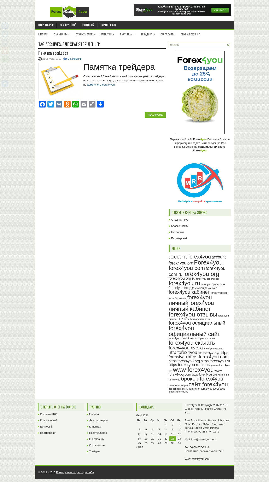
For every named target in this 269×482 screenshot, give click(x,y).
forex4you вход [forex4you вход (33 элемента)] (180, 288)
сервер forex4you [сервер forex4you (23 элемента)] (178, 388)
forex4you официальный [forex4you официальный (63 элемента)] (197, 323)
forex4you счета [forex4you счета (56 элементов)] (186, 347)
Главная (43, 34)
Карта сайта (167, 34)
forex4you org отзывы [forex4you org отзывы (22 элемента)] (207, 279)
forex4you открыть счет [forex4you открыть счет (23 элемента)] (197, 319)
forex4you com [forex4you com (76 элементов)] (187, 268)
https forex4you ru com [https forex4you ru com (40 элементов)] (188, 364)
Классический (68, 25)
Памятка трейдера (53, 53)
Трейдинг (149, 33)
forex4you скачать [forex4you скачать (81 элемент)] (192, 342)
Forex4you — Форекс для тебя (75, 472)
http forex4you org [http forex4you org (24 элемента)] (208, 353)
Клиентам (109, 33)
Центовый (88, 25)
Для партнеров (98, 420)
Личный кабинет (190, 34)
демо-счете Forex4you (101, 84)
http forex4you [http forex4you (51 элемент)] (183, 352)
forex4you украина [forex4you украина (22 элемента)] (213, 348)
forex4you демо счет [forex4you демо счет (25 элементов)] (204, 288)
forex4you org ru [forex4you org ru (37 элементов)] (182, 278)
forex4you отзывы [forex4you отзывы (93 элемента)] (193, 314)
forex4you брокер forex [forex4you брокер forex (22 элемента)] (213, 284)
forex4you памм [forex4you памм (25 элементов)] (178, 338)
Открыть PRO (46, 25)
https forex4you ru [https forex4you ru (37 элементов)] (215, 361)
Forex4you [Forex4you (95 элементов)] (208, 262)
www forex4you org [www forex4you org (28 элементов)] (204, 374)
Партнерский (108, 25)
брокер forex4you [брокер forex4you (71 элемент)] (202, 379)
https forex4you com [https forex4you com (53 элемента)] (208, 356)
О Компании (63, 33)
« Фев (139, 446)
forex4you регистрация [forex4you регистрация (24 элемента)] (201, 338)
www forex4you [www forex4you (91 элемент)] (193, 369)
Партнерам (129, 33)
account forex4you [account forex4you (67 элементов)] (190, 257)
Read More (155, 114)
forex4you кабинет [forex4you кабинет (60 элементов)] (189, 292)
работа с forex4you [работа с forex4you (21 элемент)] (178, 385)
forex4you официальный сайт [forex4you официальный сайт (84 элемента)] (194, 331)
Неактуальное (98, 432)
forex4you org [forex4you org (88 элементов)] (201, 274)
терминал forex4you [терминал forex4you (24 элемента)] (200, 388)
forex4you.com (200, 458)
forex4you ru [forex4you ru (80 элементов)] (184, 283)
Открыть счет (87, 33)
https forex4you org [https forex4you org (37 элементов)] (184, 361)
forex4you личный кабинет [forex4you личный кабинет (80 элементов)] (191, 306)
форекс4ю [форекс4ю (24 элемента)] (219, 388)
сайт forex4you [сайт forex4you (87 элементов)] (208, 384)
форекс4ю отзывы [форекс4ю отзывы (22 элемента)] (178, 391)
